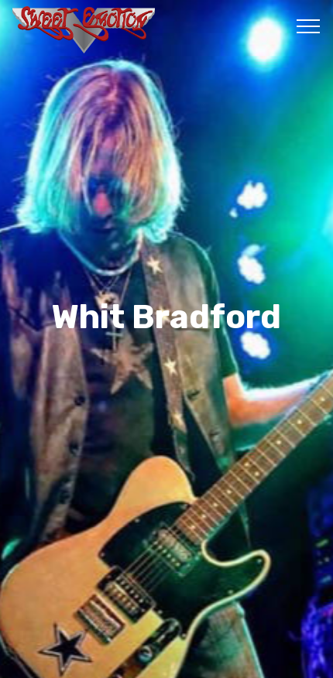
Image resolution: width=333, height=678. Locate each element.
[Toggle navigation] (309, 26)
